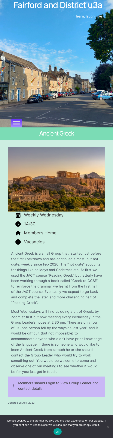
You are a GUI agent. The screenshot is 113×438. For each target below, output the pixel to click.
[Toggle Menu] (16, 123)
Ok (57, 431)
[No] (108, 427)
